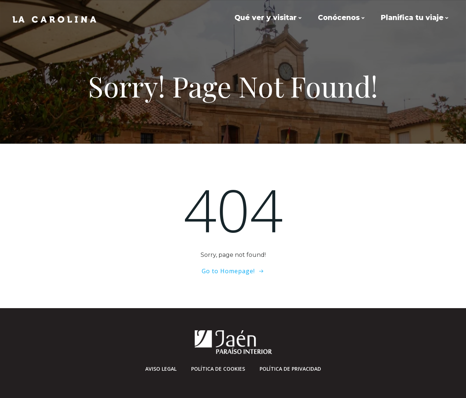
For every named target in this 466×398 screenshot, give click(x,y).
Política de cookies (218, 368)
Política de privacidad (290, 368)
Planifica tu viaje (415, 17)
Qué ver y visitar (268, 17)
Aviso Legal (161, 368)
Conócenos (342, 17)
